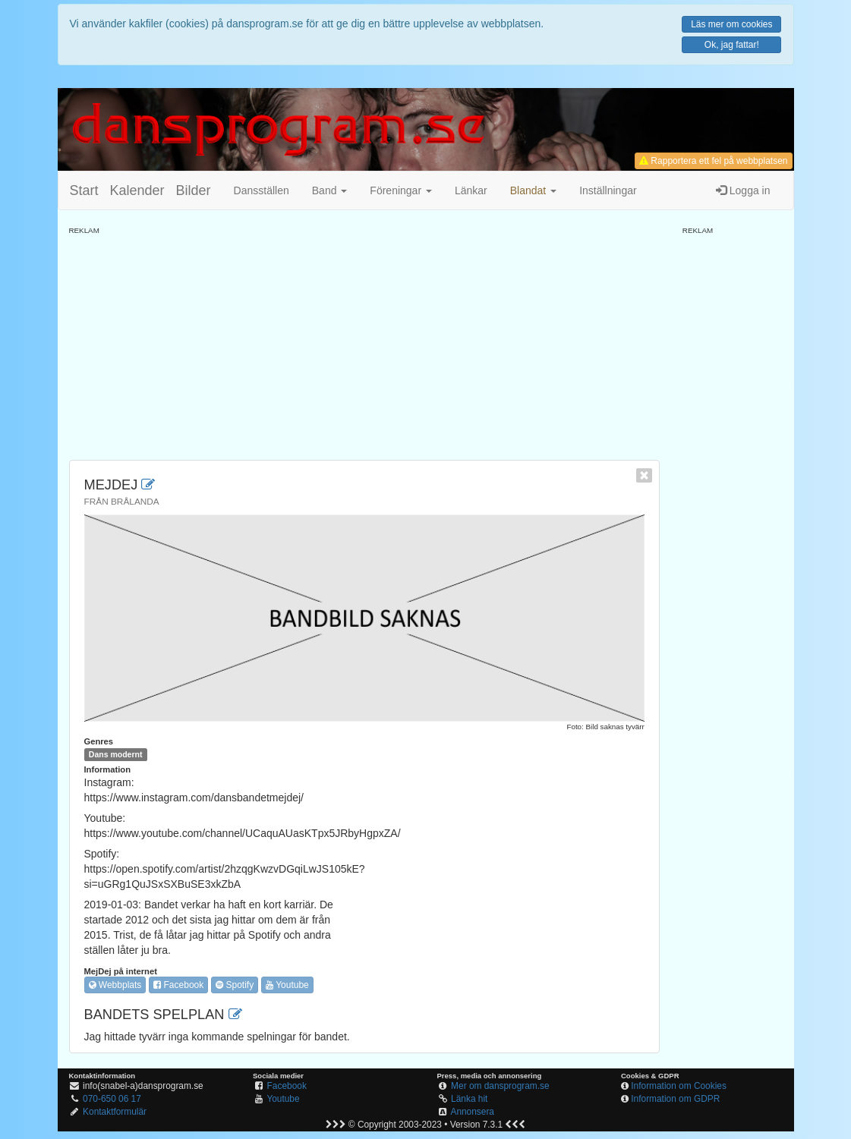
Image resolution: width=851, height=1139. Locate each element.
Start (84, 190)
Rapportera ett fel (713, 161)
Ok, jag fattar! (731, 44)
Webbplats (115, 985)
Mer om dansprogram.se (500, 1086)
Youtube (287, 985)
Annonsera (472, 1111)
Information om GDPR (675, 1098)
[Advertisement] (364, 342)
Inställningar (608, 190)
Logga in (743, 190)
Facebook (178, 985)
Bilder (193, 190)
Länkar (471, 190)
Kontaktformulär (115, 1111)
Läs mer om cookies (731, 24)
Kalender (137, 190)
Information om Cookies (679, 1086)
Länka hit (469, 1098)
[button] (533, 190)
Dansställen (261, 190)
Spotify (235, 985)
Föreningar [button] (401, 190)
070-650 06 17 (112, 1098)
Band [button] (330, 190)
